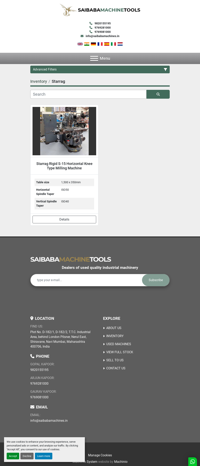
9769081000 (102, 31)
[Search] (88, 94)
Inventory (115, 336)
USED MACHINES (118, 344)
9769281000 (102, 27)
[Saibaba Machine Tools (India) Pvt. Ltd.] (70, 259)
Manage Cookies (100, 455)
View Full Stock (119, 352)
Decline (27, 456)
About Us (113, 328)
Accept (13, 456)
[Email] (86, 280)
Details (64, 219)
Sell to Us (115, 360)
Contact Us (115, 368)
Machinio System (85, 462)
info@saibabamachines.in (102, 36)
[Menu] (94, 58)
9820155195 (102, 23)
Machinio (120, 462)
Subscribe (156, 280)
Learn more (43, 456)
